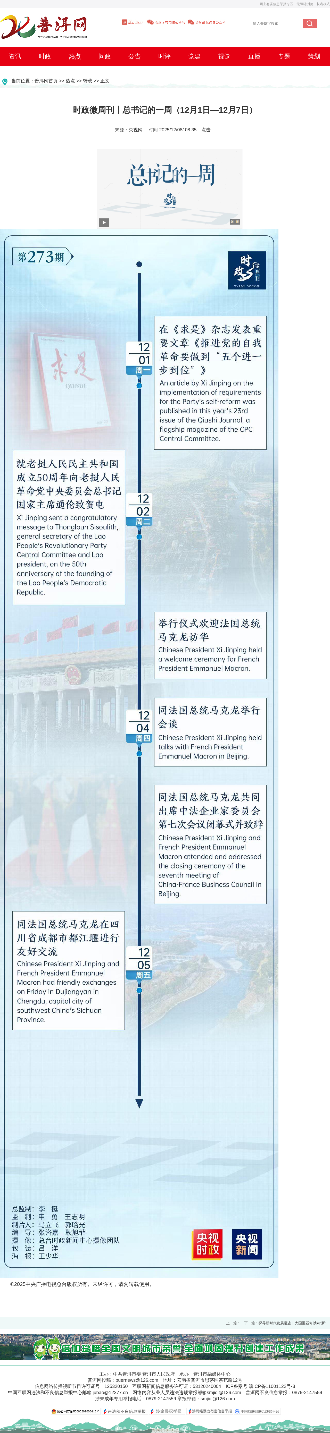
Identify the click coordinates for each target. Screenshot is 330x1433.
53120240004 (207, 1386)
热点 (70, 80)
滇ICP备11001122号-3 (272, 1386)
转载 (87, 80)
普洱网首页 (46, 80)
